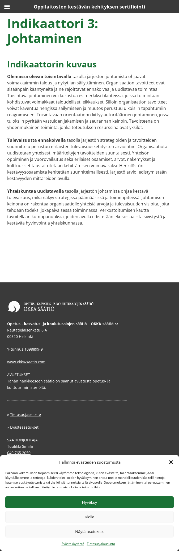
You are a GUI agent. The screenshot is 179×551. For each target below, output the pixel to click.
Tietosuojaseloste (25, 414)
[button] (171, 462)
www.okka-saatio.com (26, 361)
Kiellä (90, 517)
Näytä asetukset (89, 531)
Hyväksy (89, 502)
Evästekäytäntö (73, 543)
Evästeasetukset (24, 427)
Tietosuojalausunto (101, 543)
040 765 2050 (19, 452)
